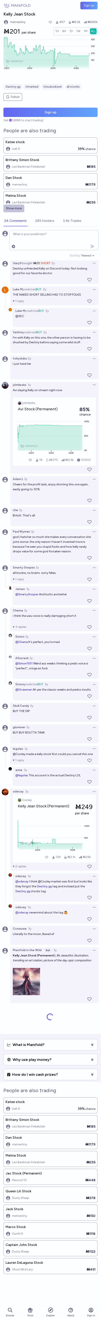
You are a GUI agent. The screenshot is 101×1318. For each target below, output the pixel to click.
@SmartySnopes (26, 594)
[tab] (15, 221)
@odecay (22, 881)
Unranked (32, 86)
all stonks (73, 86)
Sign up (89, 5)
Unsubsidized (52, 86)
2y (53, 263)
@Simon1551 (24, 663)
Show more (14, 208)
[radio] (57, 31)
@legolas (21, 775)
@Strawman (23, 689)
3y (29, 385)
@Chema (21, 642)
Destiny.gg (13, 86)
